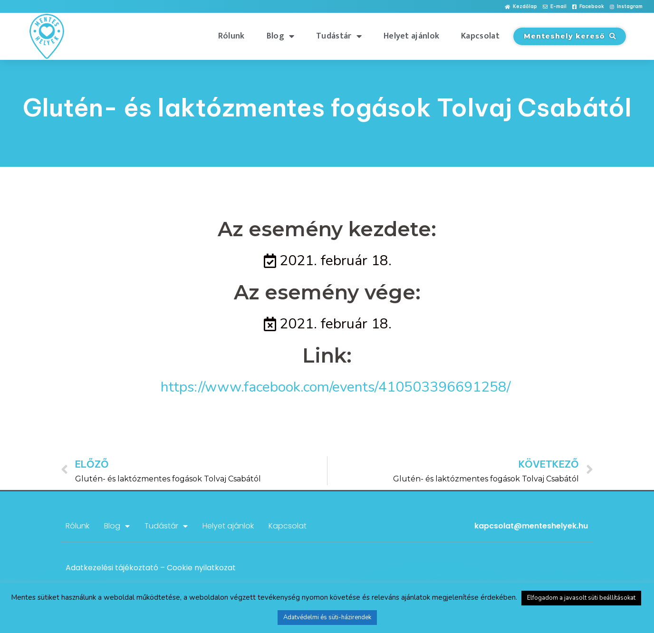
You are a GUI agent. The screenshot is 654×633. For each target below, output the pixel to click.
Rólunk (231, 36)
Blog (281, 36)
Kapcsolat (480, 36)
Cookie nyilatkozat (201, 567)
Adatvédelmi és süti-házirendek (327, 617)
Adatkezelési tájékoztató (112, 567)
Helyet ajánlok (411, 36)
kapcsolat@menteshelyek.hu (531, 525)
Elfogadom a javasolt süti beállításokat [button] (581, 598)
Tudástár (339, 36)
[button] (521, 7)
